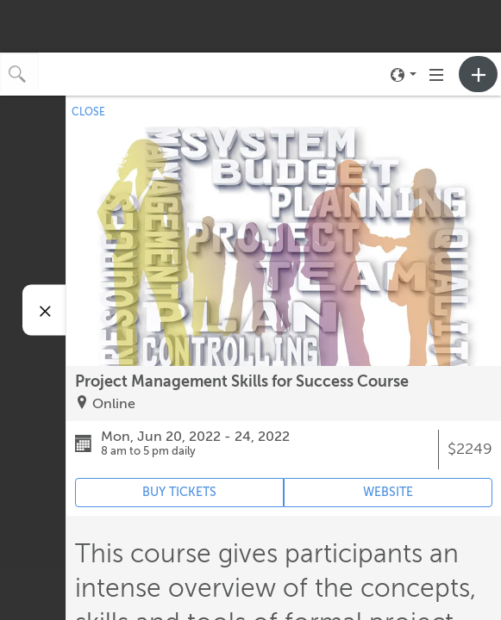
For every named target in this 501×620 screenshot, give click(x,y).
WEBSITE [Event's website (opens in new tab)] (388, 492)
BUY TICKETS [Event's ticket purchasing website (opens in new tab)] (179, 492)
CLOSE (88, 112)
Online (113, 404)
